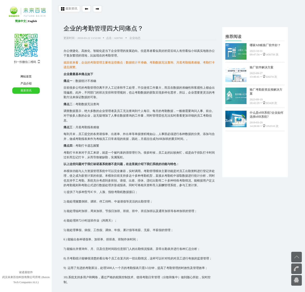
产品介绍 (26, 83)
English (32, 21)
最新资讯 (26, 90)
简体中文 (20, 21)
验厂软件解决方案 (261, 66)
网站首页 (26, 76)
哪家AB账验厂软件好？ (265, 44)
